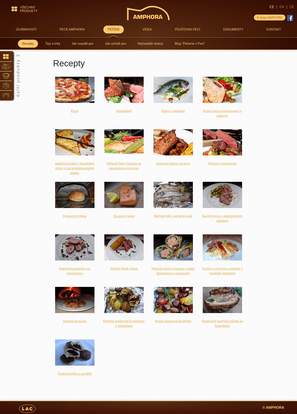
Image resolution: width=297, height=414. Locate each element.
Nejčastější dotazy (150, 43)
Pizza (75, 111)
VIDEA (147, 29)
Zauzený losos (124, 216)
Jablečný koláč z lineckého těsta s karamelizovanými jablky (74, 168)
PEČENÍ (113, 29)
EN (281, 6)
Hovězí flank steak (124, 268)
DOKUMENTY (233, 29)
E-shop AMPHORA (269, 17)
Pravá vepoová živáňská (173, 321)
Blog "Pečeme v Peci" (190, 43)
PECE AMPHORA (72, 29)
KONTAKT (273, 29)
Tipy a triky (52, 43)
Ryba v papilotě (173, 111)
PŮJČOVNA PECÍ (187, 29)
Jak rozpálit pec (83, 43)
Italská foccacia (74, 321)
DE (292, 6)
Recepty (28, 43)
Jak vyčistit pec (115, 43)
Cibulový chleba (75, 216)
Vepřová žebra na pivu (173, 163)
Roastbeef (124, 111)
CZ (271, 6)
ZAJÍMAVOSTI (26, 29)
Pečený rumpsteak (222, 163)
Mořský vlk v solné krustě (173, 216)
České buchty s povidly (74, 373)
